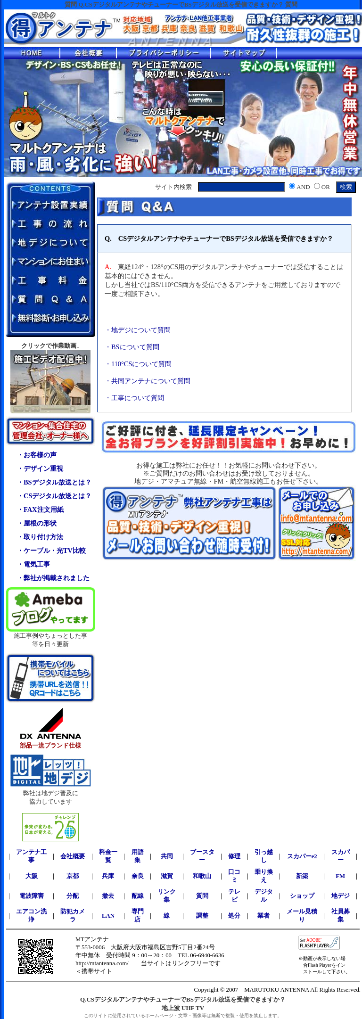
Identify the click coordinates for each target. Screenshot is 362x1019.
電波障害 (31, 896)
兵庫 (108, 876)
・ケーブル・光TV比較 (51, 550)
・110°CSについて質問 (138, 364)
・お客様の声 (37, 455)
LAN (108, 915)
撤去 (108, 896)
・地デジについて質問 (138, 330)
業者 (263, 915)
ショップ (302, 896)
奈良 (138, 876)
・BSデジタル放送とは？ (54, 482)
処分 (234, 915)
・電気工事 (33, 564)
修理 (234, 856)
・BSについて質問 (132, 347)
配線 (138, 896)
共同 (167, 856)
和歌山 (202, 876)
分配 (72, 896)
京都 (72, 876)
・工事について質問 (134, 398)
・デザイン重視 (40, 468)
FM (340, 876)
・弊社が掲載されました (53, 578)
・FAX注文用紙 (40, 509)
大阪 (31, 876)
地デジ (340, 896)
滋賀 (167, 876)
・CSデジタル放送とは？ (54, 496)
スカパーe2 (302, 856)
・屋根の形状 (37, 523)
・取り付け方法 (40, 537)
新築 (302, 876)
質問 (202, 896)
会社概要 (72, 856)
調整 (202, 915)
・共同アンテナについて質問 (147, 381)
